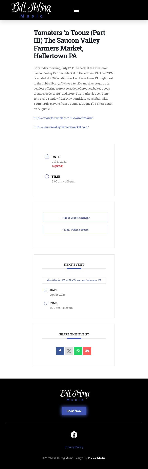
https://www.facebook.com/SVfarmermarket (63, 118)
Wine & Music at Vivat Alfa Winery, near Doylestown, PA (74, 280)
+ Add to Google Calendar (75, 217)
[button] (76, 10)
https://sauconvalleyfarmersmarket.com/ (61, 127)
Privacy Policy (74, 447)
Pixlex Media (97, 458)
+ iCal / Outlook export (75, 229)
